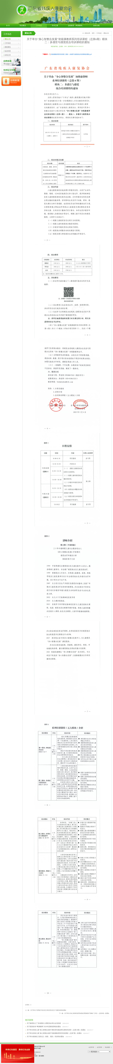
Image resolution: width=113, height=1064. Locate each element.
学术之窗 (57, 26)
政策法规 (99, 26)
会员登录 (99, 1047)
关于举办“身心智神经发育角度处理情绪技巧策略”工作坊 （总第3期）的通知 (86, 1013)
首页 (93, 33)
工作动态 (41, 26)
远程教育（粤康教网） (78, 26)
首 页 (10, 26)
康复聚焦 (7, 47)
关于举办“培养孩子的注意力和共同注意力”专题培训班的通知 (48, 1010)
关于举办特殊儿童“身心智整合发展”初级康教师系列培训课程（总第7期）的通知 (54, 1033)
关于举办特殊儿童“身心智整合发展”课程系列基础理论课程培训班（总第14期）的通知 (56, 1030)
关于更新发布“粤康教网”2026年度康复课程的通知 (44, 1026)
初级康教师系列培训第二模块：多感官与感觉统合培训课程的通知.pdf (71, 54)
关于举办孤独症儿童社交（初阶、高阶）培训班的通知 (45, 1036)
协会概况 (25, 26)
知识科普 (7, 51)
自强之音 (7, 55)
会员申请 (91, 1047)
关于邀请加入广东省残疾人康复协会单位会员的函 (44, 1023)
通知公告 (7, 39)
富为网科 (41, 1056)
